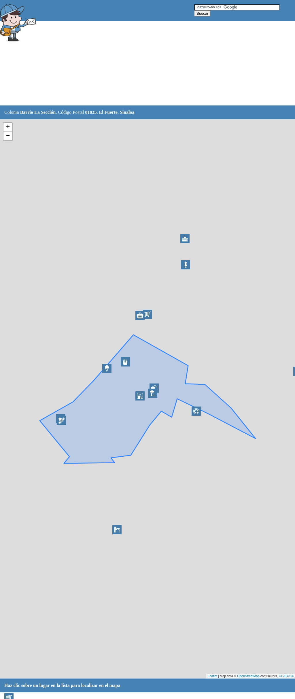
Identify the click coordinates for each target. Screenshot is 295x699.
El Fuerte (108, 112)
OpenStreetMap (248, 676)
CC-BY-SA (286, 676)
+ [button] (8, 127)
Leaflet (212, 676)
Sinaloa (127, 112)
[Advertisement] (144, 63)
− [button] (8, 136)
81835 (91, 112)
